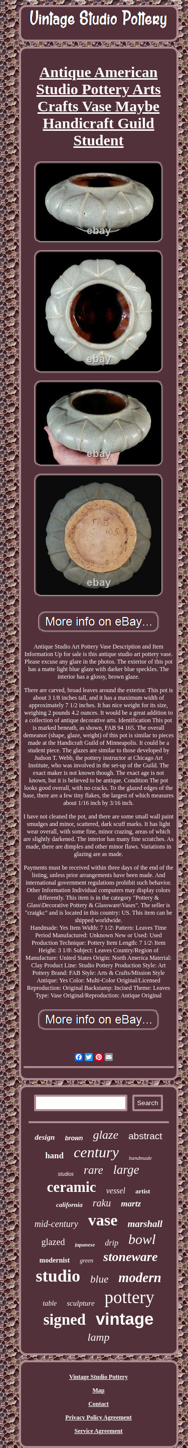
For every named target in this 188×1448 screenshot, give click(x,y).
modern (139, 1277)
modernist (55, 1260)
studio (58, 1276)
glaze (105, 1134)
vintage (125, 1319)
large (126, 1169)
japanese (85, 1245)
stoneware (130, 1257)
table (50, 1303)
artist (142, 1191)
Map (99, 1390)
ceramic (71, 1187)
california (69, 1204)
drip (111, 1242)
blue (99, 1279)
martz (131, 1203)
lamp (99, 1337)
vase (103, 1220)
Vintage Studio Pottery (98, 1376)
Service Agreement (98, 1430)
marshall (144, 1223)
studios (66, 1174)
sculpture (80, 1303)
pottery (129, 1297)
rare (93, 1170)
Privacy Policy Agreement (98, 1417)
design (45, 1137)
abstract (145, 1136)
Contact (98, 1403)
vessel (115, 1190)
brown (74, 1138)
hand (54, 1155)
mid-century (56, 1224)
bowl (141, 1239)
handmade (140, 1158)
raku (102, 1202)
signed (65, 1319)
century (96, 1152)
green (86, 1260)
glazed (53, 1242)
